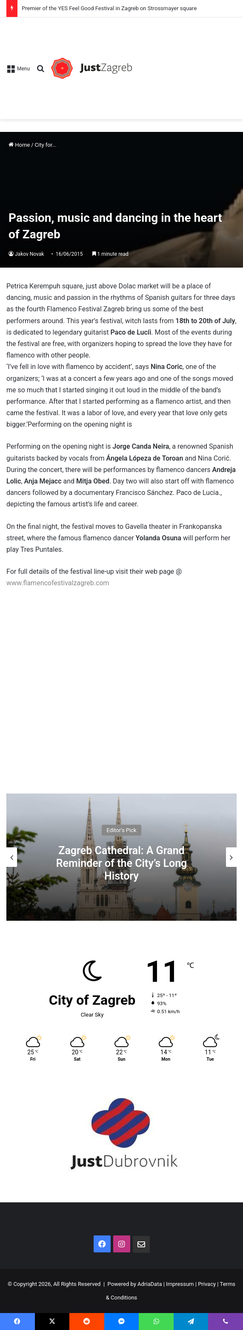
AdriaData (149, 1284)
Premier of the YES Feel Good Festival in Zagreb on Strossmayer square (109, 8)
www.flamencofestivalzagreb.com (57, 583)
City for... (46, 145)
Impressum (180, 1284)
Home (19, 145)
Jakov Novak (29, 254)
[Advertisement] (184, 64)
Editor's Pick (121, 830)
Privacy (207, 1284)
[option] (121, 857)
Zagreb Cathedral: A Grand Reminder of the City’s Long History (121, 863)
